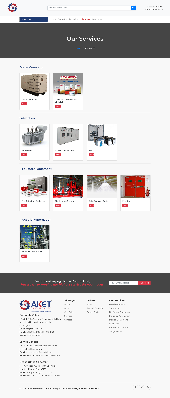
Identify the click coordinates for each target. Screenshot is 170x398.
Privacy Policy (93, 312)
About (67, 308)
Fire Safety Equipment (119, 312)
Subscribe (144, 283)
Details (24, 104)
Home (53, 19)
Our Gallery (74, 19)
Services (85, 19)
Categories (26, 19)
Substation (114, 308)
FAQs (89, 304)
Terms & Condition (95, 308)
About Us (62, 19)
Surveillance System (118, 328)
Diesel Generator (117, 304)
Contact (68, 320)
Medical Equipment (118, 320)
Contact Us (97, 19)
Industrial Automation (119, 316)
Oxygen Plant (115, 331)
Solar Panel (114, 324)
